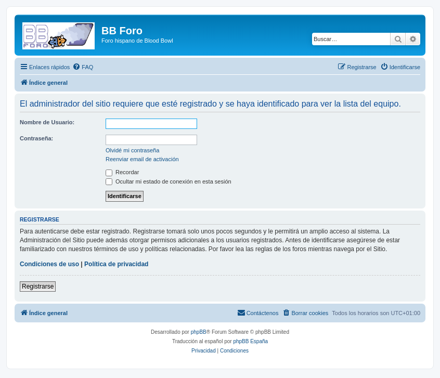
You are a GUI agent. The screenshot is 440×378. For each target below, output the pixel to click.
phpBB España (250, 341)
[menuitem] (82, 67)
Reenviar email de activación (142, 159)
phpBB (198, 332)
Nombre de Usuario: (47, 122)
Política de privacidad (116, 264)
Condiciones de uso (49, 264)
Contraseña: (36, 138)
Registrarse (38, 286)
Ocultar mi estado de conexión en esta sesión (168, 181)
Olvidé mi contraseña (132, 150)
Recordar (122, 172)
